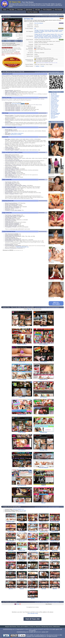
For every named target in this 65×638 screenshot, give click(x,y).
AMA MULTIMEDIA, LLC (18, 509)
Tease (38, 37)
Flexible (49, 31)
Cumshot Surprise (55, 100)
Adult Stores (29, 9)
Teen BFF (53, 118)
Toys (50, 35)
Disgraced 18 (54, 102)
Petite (44, 34)
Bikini (57, 31)
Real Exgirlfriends (55, 114)
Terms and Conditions (23, 626)
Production (46, 37)
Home (4, 9)
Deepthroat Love (54, 101)
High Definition (55, 36)
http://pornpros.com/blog (15, 134)
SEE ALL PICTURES (56, 303)
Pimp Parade (54, 112)
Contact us (32, 626)
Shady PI (53, 115)
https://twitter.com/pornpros (17, 133)
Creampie (56, 30)
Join (5, 40)
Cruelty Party (54, 98)
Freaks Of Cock (54, 107)
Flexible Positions (55, 105)
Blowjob (51, 30)
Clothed (45, 36)
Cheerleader (54, 35)
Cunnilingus (37, 31)
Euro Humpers (54, 103)
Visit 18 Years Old (32, 619)
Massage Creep (54, 111)
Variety (51, 37)
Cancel (12, 40)
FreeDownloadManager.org (22, 246)
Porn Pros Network (38, 23)
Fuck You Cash (22, 510)
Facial (46, 31)
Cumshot (61, 30)
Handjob (42, 31)
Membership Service (46, 626)
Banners (38, 626)
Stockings (41, 36)
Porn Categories (47, 9)
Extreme (52, 34)
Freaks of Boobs (54, 106)
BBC (60, 37)
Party (35, 37)
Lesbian (48, 34)
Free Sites (20, 9)
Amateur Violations (55, 95)
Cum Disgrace (54, 99)
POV (56, 34)
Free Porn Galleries (32, 12)
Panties (59, 35)
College (36, 34)
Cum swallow (45, 35)
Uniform (60, 31)
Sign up (29, 309)
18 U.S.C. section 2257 (42, 632)
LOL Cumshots (54, 109)
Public (60, 36)
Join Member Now (32, 613)
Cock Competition (55, 96)
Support (19, 40)
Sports (53, 31)
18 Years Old (54, 93)
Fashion (49, 36)
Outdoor (36, 32)
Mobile (42, 37)
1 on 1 (58, 34)
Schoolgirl (41, 30)
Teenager (36, 30)
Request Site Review (10, 626)
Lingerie (36, 36)
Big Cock (41, 34)
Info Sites (37, 9)
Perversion (55, 37)
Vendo (42, 66)
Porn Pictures (58, 9)
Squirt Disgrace (54, 116)
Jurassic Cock (54, 108)
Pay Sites (11, 9)
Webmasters (56, 626)
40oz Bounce (54, 94)
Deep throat (39, 35)
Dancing (40, 32)
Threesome (46, 30)
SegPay (37, 66)
